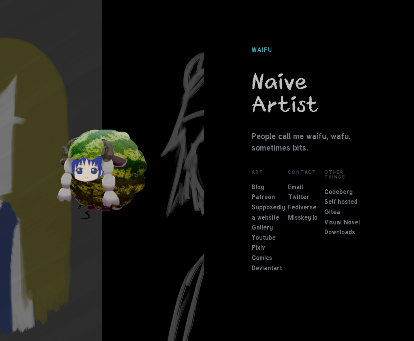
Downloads (339, 233)
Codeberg (338, 192)
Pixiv (258, 248)
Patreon (263, 197)
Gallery (262, 228)
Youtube (264, 238)
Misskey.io (303, 218)
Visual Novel (342, 223)
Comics (262, 258)
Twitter (298, 197)
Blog (258, 188)
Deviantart (267, 269)
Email (295, 188)
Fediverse (302, 208)
